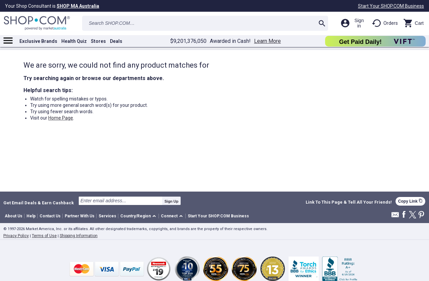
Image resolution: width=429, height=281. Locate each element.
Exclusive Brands (38, 41)
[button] (139, 216)
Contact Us (50, 216)
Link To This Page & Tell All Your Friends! (349, 202)
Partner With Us (80, 216)
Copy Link (410, 201)
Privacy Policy (16, 235)
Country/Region (135, 216)
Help (31, 216)
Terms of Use (44, 235)
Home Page (60, 118)
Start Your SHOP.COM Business (391, 6)
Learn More (267, 41)
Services (107, 216)
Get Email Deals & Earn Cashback (38, 202)
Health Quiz (74, 41)
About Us (13, 216)
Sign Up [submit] (172, 201)
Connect (169, 216)
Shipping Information (79, 235)
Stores (98, 41)
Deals (116, 41)
